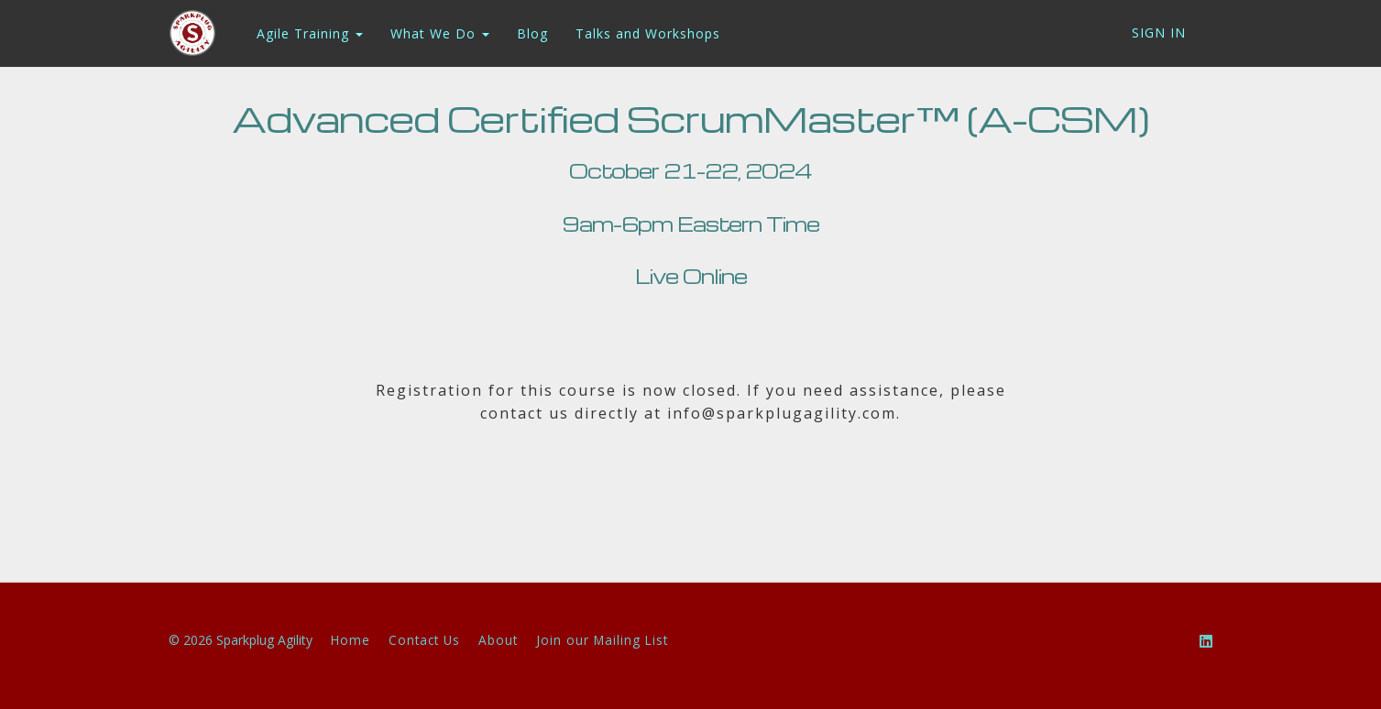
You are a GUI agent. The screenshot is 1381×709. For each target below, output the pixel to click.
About (498, 640)
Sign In (1159, 32)
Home (350, 640)
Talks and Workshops (647, 33)
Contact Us (424, 640)
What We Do (438, 33)
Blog (531, 33)
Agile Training (309, 33)
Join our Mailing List (602, 640)
